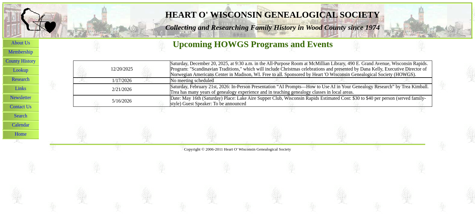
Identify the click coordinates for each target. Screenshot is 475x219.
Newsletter (20, 97)
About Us (20, 42)
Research (21, 79)
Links (20, 88)
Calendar (20, 124)
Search (20, 115)
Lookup (20, 70)
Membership (20, 51)
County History (20, 61)
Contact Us (21, 106)
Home (20, 134)
